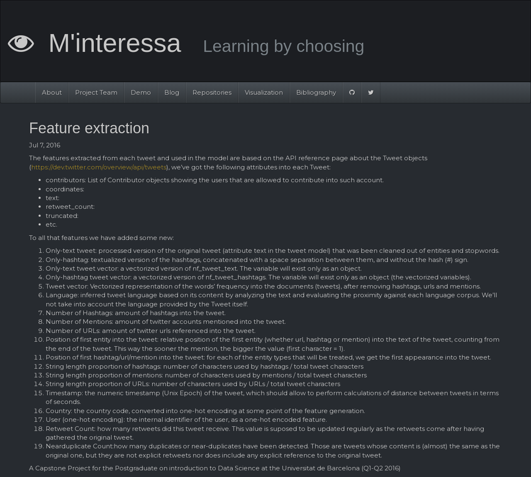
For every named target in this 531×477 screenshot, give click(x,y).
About (52, 92)
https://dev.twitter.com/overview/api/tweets (98, 167)
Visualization (264, 92)
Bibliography (316, 92)
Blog (171, 92)
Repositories (211, 92)
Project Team (96, 92)
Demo (141, 92)
